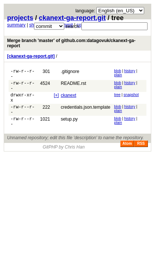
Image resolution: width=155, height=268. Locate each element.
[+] (56, 99)
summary (16, 25)
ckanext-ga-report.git (72, 18)
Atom (127, 155)
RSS (141, 155)
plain (118, 75)
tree (117, 99)
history (129, 71)
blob (117, 71)
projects (20, 18)
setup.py (69, 128)
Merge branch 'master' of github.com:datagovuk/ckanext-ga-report (71, 43)
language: (85, 10)
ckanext (68, 99)
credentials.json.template (86, 114)
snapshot (131, 99)
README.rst (73, 85)
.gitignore (70, 71)
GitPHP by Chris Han (63, 158)
